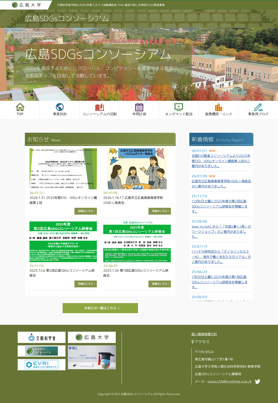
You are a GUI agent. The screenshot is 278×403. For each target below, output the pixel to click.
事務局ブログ (258, 114)
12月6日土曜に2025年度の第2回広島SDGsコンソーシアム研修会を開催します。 (219, 206)
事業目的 (59, 114)
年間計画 (139, 114)
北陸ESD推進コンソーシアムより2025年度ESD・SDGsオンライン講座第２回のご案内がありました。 (220, 161)
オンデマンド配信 (178, 114)
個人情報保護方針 (204, 334)
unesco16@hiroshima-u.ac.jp (230, 381)
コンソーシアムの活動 (99, 114)
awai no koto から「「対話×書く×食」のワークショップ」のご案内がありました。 (221, 231)
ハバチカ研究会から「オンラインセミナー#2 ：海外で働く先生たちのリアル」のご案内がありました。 (221, 257)
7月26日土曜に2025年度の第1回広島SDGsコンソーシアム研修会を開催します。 (219, 282)
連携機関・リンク (218, 114)
